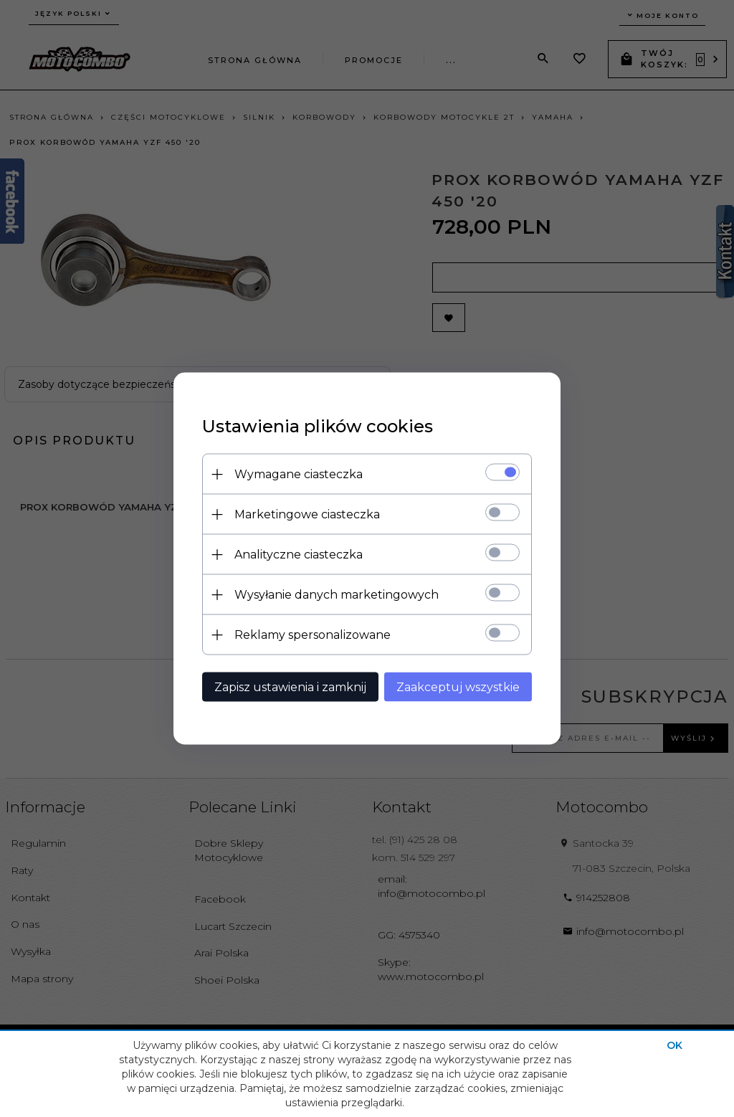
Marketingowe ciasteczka (307, 514)
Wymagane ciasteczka (298, 474)
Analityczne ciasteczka (298, 554)
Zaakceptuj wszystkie (458, 687)
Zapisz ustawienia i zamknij (290, 687)
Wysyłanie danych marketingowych (336, 595)
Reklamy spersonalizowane (312, 635)
